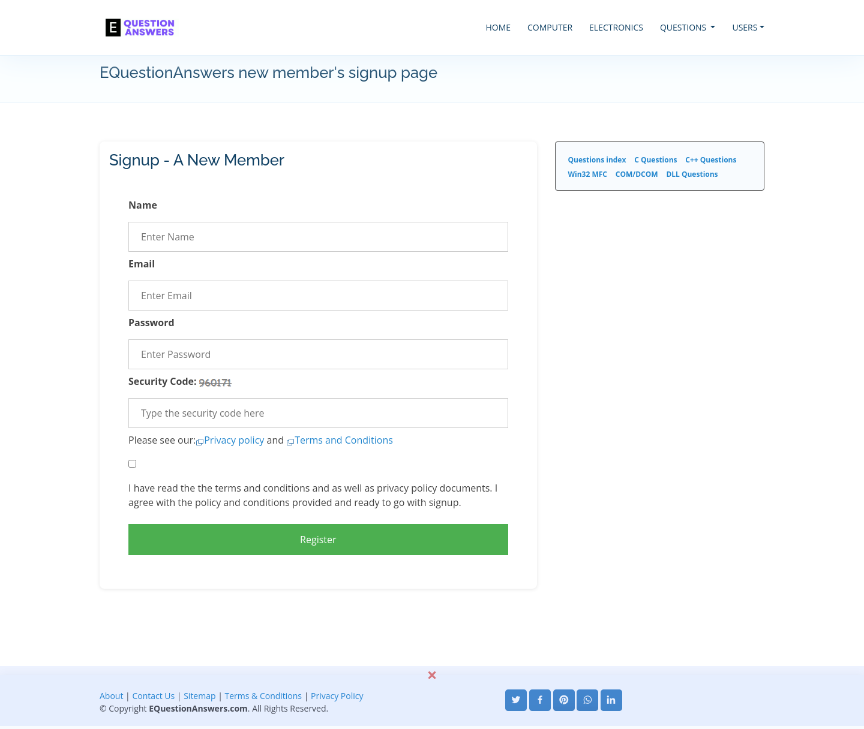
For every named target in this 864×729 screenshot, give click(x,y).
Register (318, 539)
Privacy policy (234, 440)
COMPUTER (549, 27)
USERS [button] (744, 27)
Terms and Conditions (344, 440)
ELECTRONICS (616, 27)
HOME (498, 27)
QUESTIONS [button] (684, 27)
